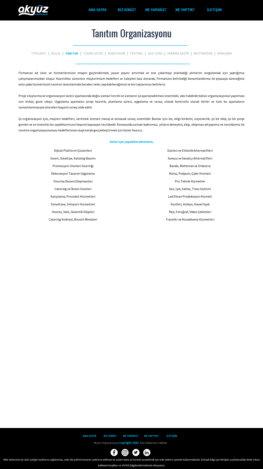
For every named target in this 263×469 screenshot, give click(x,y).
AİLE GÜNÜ (155, 53)
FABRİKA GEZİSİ (178, 53)
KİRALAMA (224, 53)
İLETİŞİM (214, 9)
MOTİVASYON (203, 53)
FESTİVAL (136, 53)
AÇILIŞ (55, 53)
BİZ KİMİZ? (127, 9)
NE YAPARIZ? (156, 9)
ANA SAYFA (98, 9)
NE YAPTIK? (185, 9)
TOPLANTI (38, 53)
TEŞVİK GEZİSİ (93, 53)
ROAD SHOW (116, 53)
